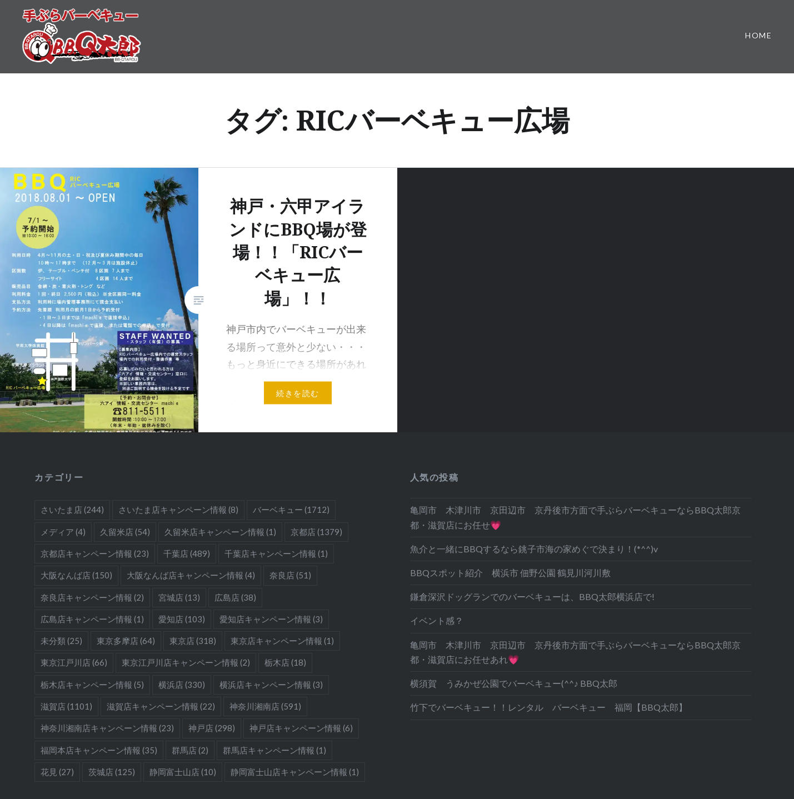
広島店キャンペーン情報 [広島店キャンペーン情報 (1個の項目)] (92, 619)
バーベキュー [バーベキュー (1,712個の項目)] (291, 510)
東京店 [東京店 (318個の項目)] (192, 641)
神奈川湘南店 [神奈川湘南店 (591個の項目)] (265, 706)
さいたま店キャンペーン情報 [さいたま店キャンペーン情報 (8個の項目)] (178, 510)
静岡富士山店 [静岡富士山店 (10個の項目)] (182, 772)
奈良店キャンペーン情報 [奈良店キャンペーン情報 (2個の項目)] (92, 597)
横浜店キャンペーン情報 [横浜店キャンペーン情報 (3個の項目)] (271, 685)
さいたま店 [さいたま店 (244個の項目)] (72, 510)
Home (758, 35)
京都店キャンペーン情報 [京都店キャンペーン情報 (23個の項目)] (95, 553)
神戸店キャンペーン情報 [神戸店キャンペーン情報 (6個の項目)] (301, 728)
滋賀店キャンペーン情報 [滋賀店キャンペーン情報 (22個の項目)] (161, 706)
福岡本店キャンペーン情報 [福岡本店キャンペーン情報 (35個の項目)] (99, 750)
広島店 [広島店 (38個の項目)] (235, 597)
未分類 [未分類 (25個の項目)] (61, 641)
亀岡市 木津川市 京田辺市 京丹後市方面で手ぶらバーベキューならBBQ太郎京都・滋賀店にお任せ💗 (575, 517)
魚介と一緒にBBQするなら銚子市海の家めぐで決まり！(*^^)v (534, 548)
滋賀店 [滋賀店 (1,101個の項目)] (66, 706)
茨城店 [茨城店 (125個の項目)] (111, 772)
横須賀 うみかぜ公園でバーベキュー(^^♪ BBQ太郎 (513, 683)
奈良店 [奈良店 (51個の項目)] (290, 575)
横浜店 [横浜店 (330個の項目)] (181, 685)
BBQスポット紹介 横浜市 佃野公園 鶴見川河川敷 (510, 572)
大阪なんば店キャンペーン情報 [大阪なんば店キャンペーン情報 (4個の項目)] (191, 575)
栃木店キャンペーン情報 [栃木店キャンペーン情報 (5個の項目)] (92, 685)
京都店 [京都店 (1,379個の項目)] (316, 532)
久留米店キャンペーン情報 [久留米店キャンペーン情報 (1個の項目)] (220, 532)
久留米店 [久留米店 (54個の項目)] (125, 532)
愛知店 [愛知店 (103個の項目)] (181, 619)
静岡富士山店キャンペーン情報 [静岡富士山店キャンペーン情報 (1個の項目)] (295, 772)
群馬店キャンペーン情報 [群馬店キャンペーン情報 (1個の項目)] (274, 750)
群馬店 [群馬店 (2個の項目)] (190, 750)
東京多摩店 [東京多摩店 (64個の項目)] (126, 641)
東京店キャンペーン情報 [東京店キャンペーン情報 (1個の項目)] (282, 641)
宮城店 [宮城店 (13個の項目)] (179, 597)
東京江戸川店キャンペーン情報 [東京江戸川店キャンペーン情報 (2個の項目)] (186, 662)
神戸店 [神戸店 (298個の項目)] (211, 728)
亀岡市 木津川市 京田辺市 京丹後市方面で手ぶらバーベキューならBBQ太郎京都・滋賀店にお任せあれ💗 (575, 652)
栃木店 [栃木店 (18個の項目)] (285, 662)
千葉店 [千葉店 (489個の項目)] (186, 553)
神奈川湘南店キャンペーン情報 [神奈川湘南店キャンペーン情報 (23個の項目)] (107, 728)
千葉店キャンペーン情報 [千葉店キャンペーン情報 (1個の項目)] (276, 553)
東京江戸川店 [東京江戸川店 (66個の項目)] (74, 662)
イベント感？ (436, 620)
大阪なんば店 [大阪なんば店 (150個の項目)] (76, 575)
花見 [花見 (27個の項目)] (57, 772)
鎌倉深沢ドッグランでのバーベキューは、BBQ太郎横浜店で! (532, 596)
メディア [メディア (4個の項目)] (63, 532)
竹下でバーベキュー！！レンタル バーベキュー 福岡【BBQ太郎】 (548, 707)
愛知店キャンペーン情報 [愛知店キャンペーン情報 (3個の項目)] (271, 619)
